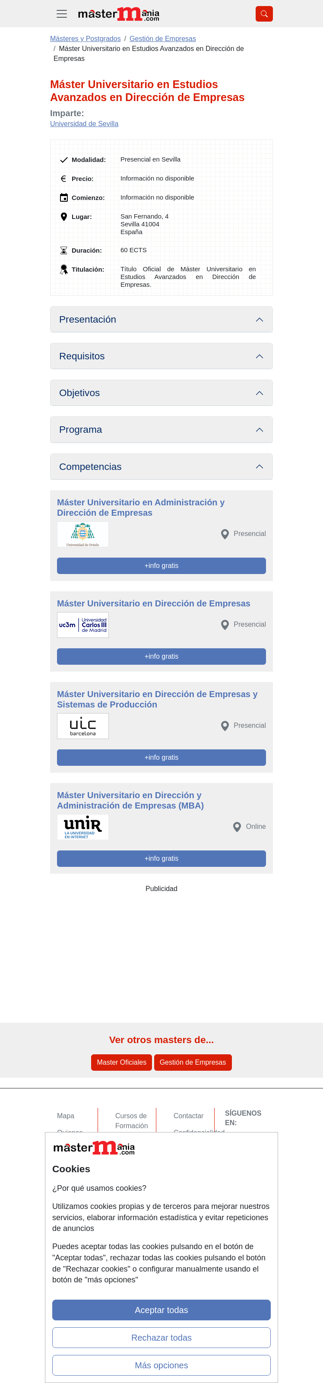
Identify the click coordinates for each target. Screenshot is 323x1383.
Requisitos (82, 356)
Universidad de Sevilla (84, 123)
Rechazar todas (161, 1337)
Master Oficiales (121, 1062)
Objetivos (79, 392)
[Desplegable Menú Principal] (61, 13)
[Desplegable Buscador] (264, 14)
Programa (80, 429)
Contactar (188, 1116)
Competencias (90, 466)
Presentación (87, 319)
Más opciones (161, 1365)
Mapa (65, 1116)
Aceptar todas (161, 1310)
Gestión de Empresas (193, 1062)
